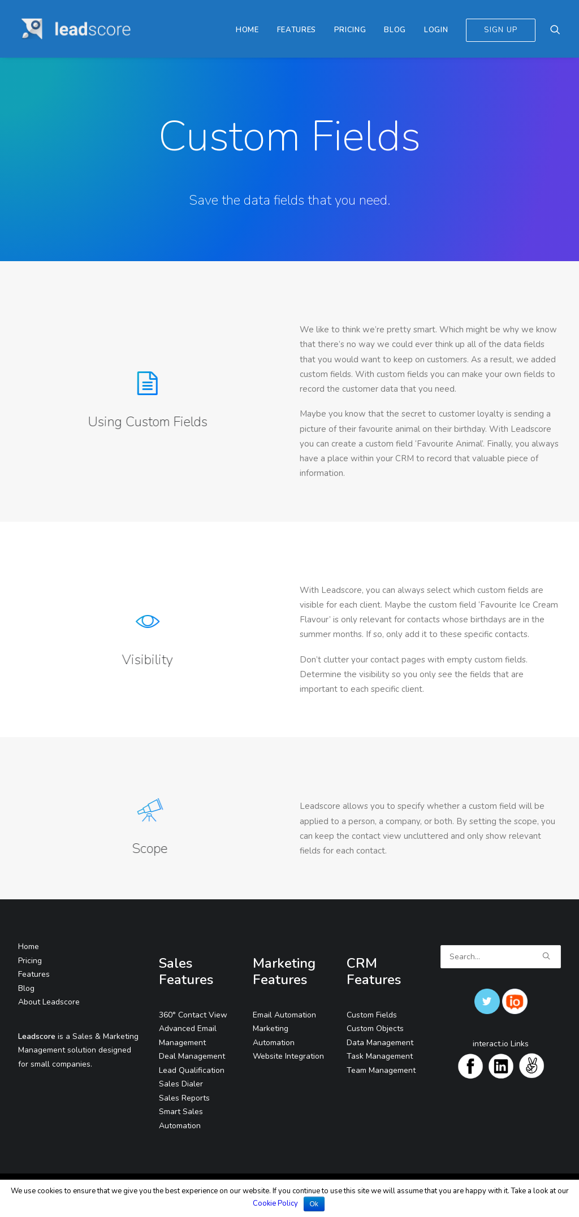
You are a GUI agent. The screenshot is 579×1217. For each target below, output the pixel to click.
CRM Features (374, 971)
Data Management (380, 1042)
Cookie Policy (275, 1203)
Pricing (350, 30)
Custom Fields (372, 1015)
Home (247, 30)
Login (436, 30)
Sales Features (186, 971)
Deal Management (192, 1056)
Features (296, 30)
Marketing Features (284, 971)
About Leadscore (49, 1002)
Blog (395, 30)
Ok (314, 1204)
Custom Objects (375, 1028)
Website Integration (288, 1056)
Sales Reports (184, 1098)
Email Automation (284, 1015)
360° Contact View (193, 1015)
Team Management (381, 1070)
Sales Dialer (181, 1084)
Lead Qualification (191, 1070)
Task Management (380, 1056)
